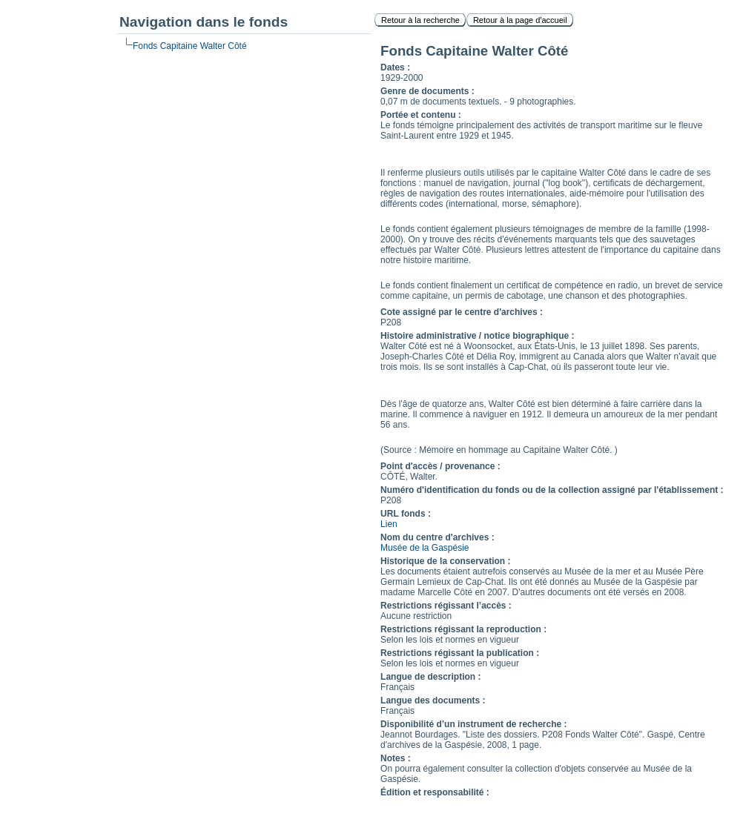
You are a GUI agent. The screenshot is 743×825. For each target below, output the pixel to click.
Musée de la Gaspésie (424, 548)
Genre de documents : (427, 91)
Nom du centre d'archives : (437, 537)
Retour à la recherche (420, 20)
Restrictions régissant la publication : (459, 653)
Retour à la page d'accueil (520, 20)
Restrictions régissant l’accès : (446, 605)
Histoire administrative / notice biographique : (477, 336)
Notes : (395, 758)
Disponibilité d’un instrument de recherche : (473, 724)
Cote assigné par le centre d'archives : (461, 312)
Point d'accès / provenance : (440, 466)
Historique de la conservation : (445, 561)
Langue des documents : (432, 700)
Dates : (395, 67)
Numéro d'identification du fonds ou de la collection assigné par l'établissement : (551, 490)
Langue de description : (430, 677)
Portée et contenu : (420, 115)
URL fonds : (405, 513)
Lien (388, 524)
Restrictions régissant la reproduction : (463, 629)
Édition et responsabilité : (434, 792)
